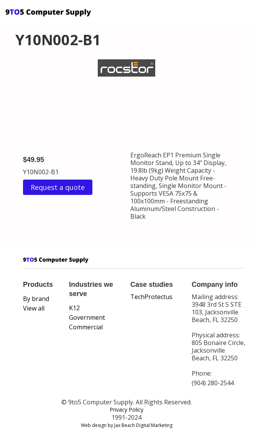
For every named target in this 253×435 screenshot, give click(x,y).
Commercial (86, 327)
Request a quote (58, 187)
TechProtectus (151, 297)
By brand (36, 299)
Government (87, 317)
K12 (74, 308)
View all (33, 308)
